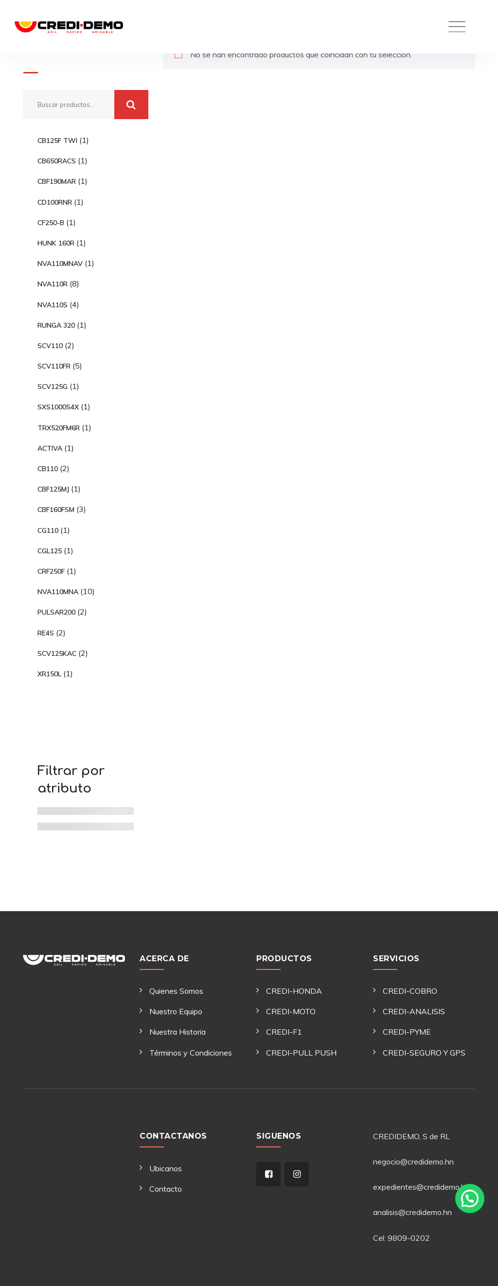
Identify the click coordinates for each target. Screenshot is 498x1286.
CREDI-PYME (407, 1032)
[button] (469, 1198)
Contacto (165, 1189)
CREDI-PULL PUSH (301, 1052)
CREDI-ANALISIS (414, 1011)
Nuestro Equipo (175, 1011)
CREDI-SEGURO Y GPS (424, 1052)
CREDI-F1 (284, 1032)
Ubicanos (165, 1168)
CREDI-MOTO (291, 1011)
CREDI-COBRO (410, 991)
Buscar (43, 59)
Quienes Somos (176, 991)
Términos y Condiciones (190, 1052)
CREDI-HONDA (294, 991)
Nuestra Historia (177, 1032)
